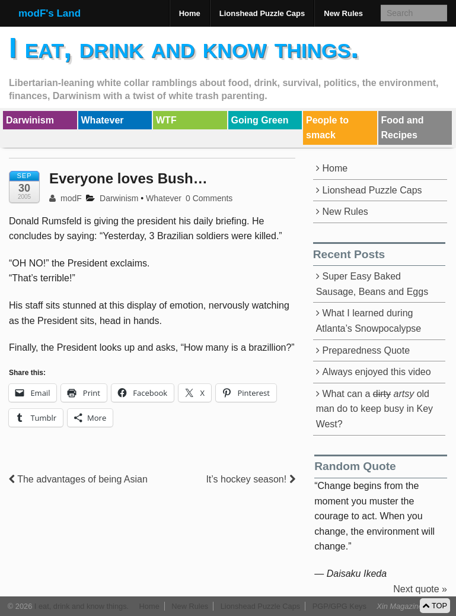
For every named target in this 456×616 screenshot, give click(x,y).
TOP (435, 605)
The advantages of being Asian (78, 479)
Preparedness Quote (366, 350)
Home (189, 13)
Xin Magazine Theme (412, 606)
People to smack (327, 128)
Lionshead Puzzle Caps (262, 13)
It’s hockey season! (250, 479)
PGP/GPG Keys (339, 606)
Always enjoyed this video (376, 372)
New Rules (343, 13)
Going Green (260, 120)
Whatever (102, 120)
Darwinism (30, 120)
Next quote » (420, 589)
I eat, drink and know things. (184, 47)
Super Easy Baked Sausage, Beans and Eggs (372, 284)
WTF (166, 120)
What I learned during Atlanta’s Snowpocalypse (369, 321)
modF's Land (49, 13)
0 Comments (209, 198)
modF (65, 198)
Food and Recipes (402, 128)
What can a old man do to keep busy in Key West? (374, 409)
